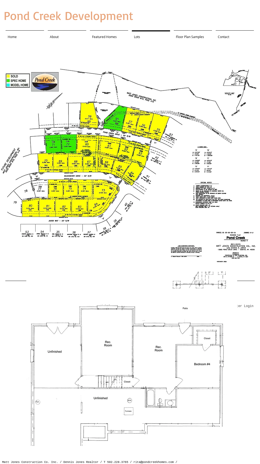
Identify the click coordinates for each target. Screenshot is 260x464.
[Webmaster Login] (239, 306)
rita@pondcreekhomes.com (153, 462)
